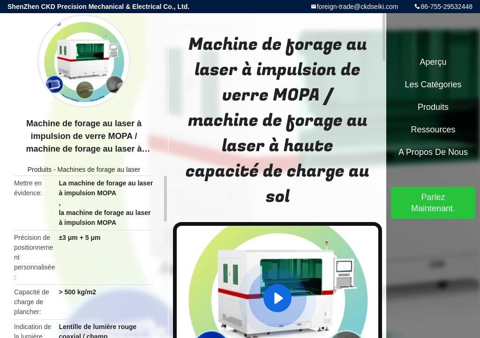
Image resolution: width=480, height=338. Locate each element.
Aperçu (433, 62)
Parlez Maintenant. (433, 202)
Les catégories (433, 84)
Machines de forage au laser (99, 169)
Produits (40, 169)
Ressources (433, 129)
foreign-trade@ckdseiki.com (357, 6)
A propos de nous (433, 152)
